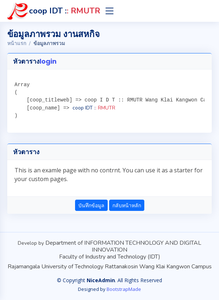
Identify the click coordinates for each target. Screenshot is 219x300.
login (48, 61)
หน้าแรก (16, 43)
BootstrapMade (124, 289)
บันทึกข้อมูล (91, 205)
